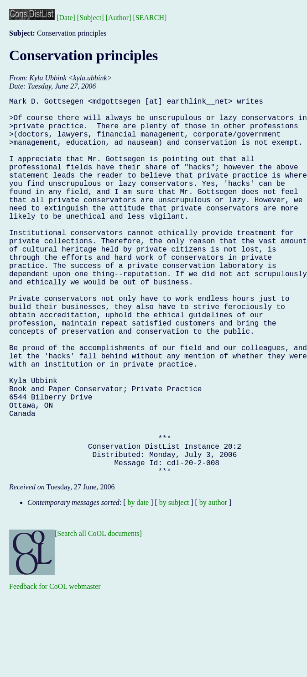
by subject (174, 586)
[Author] (118, 17)
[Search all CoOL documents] (98, 617)
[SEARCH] (150, 17)
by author (213, 586)
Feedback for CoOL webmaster (55, 670)
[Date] (66, 17)
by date (138, 586)
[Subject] (90, 17)
